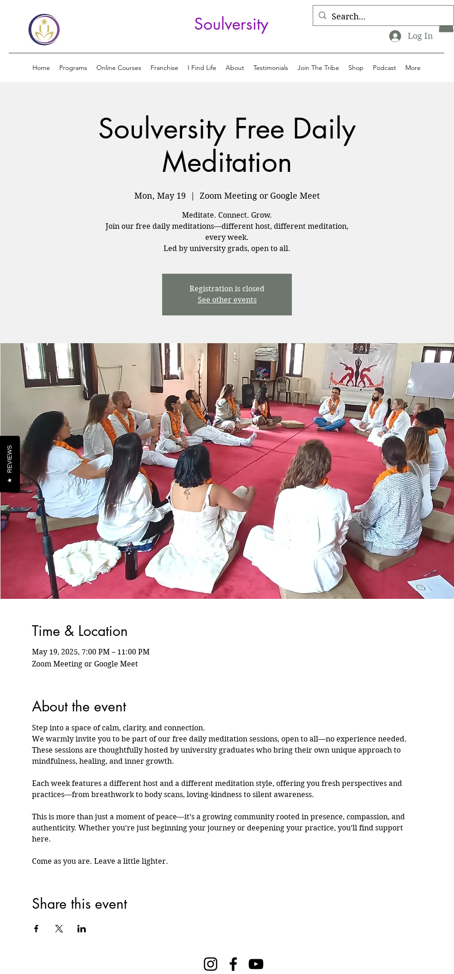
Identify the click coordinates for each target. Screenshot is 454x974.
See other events (227, 299)
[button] (73, 67)
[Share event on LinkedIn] (81, 928)
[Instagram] (211, 964)
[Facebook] (233, 964)
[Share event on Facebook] (36, 928)
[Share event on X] (59, 928)
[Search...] (383, 17)
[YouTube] (256, 964)
